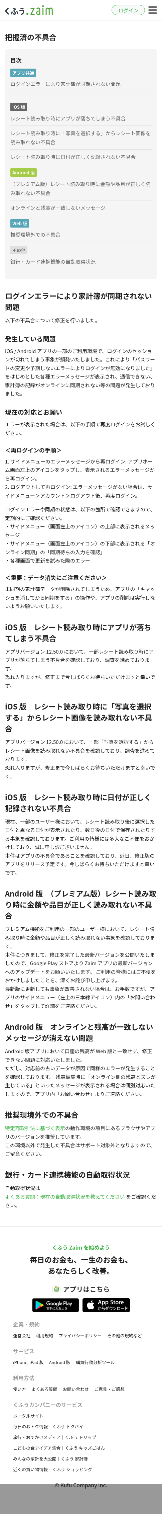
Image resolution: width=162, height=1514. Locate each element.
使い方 (19, 1389)
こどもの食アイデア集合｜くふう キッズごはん (59, 1448)
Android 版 (59, 1362)
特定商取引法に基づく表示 (35, 1127)
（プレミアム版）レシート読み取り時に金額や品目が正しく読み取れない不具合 (80, 188)
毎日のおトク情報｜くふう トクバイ (48, 1426)
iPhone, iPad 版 (28, 1362)
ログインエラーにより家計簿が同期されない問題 (65, 83)
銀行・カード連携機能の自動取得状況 (53, 261)
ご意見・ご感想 (109, 1389)
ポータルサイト (28, 1416)
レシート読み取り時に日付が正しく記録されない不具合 (73, 156)
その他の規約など (124, 1335)
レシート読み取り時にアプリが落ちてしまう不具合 (68, 118)
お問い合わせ (76, 1389)
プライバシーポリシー (80, 1335)
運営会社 (21, 1335)
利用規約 (44, 1335)
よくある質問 (44, 1389)
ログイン (128, 10)
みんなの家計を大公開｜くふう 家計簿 (50, 1458)
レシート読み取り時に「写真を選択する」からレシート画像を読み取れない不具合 (80, 138)
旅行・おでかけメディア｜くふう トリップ (54, 1437)
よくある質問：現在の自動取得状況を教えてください (65, 1196)
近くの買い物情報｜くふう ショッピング (52, 1469)
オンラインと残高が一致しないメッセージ (58, 207)
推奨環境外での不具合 (35, 234)
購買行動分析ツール (95, 1362)
